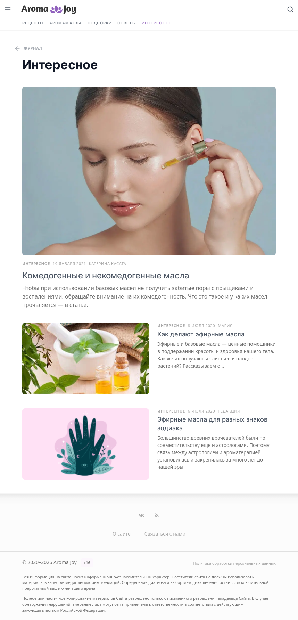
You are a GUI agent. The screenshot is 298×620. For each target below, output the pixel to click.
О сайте (122, 533)
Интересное (157, 23)
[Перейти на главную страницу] (48, 9)
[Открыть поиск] (290, 9)
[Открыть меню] (7, 9)
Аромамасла (65, 23)
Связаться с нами (164, 533)
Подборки (100, 23)
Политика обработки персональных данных (234, 563)
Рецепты (33, 23)
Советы (126, 23)
